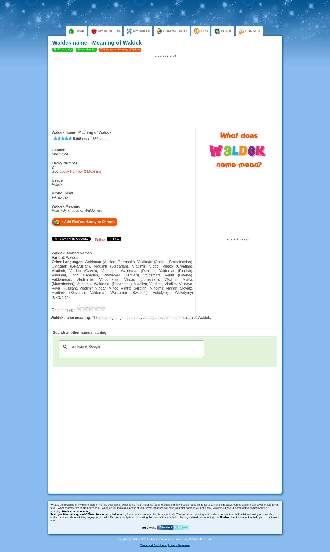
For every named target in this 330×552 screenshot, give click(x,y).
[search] (130, 347)
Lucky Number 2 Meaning (80, 171)
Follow (100, 240)
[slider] (63, 138)
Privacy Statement (179, 545)
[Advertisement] (165, 89)
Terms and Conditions (153, 545)
